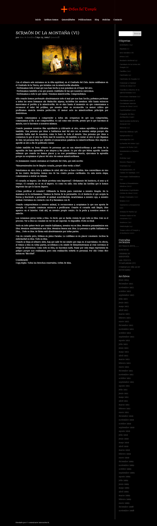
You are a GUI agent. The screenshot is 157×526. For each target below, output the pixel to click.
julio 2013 (123, 299)
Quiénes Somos (51, 20)
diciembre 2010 (126, 416)
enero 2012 (124, 367)
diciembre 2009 (126, 462)
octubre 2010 (125, 424)
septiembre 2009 (127, 473)
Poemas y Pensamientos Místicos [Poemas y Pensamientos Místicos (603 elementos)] (129, 184)
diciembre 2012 (126, 325)
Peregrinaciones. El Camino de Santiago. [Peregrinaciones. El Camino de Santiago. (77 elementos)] (129, 171)
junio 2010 (124, 439)
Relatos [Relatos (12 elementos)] (124, 201)
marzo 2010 (124, 450)
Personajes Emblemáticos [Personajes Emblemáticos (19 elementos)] (130, 178)
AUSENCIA (124, 250)
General (54, 37)
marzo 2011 (124, 405)
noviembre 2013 (126, 288)
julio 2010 (123, 435)
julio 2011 (123, 390)
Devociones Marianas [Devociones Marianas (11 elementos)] (130, 96)
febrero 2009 (125, 499)
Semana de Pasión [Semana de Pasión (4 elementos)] (128, 212)
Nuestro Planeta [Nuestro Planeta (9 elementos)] (127, 162)
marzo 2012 (124, 359)
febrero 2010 (125, 454)
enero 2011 (124, 412)
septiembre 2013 (126, 295)
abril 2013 (123, 310)
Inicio (38, 20)
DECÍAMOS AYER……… (129, 246)
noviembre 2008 (126, 511)
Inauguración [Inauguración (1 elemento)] (126, 136)
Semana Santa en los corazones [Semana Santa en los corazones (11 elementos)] (128, 217)
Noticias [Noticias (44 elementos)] (125, 158)
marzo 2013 (124, 314)
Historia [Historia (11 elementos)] (125, 128)
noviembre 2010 (126, 420)
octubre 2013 (125, 291)
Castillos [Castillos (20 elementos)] (125, 71)
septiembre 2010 (126, 428)
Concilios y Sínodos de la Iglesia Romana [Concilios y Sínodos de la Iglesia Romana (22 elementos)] (129, 91)
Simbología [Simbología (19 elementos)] (126, 226)
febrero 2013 (125, 318)
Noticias (106, 20)
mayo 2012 (124, 352)
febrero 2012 (125, 363)
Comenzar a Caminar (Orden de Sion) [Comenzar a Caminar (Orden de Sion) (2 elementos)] (128, 84)
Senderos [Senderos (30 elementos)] (125, 222)
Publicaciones (84, 20)
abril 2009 (124, 492)
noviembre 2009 (126, 465)
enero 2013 (124, 322)
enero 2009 (124, 503)
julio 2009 (123, 480)
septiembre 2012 (126, 337)
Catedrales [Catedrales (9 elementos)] (125, 75)
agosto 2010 (124, 431)
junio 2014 (124, 280)
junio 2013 (123, 303)
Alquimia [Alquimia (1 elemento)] (124, 49)
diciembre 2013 (126, 284)
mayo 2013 (124, 306)
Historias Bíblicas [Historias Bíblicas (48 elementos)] (129, 132)
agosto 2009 (124, 477)
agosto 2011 (124, 386)
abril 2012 (123, 356)
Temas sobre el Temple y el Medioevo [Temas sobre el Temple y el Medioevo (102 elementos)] (130, 231)
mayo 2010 (124, 443)
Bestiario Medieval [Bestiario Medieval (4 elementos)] (128, 60)
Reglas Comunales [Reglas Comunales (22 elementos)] (129, 197)
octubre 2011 (125, 378)
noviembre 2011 (126, 375)
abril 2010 (123, 446)
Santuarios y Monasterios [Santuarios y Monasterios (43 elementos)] (130, 206)
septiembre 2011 (126, 382)
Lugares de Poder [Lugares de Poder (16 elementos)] (128, 147)
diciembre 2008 (126, 507)
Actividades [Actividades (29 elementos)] (126, 45)
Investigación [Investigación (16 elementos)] (127, 139)
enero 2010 (124, 458)
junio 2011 (123, 394)
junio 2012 (123, 348)
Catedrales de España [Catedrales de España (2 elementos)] (130, 79)
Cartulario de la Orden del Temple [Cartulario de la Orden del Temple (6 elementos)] (130, 65)
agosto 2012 (124, 340)
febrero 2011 (124, 409)
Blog (97, 20)
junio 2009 (124, 484)
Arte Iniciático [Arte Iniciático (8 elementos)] (127, 53)
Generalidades (68, 20)
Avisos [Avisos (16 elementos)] (124, 56)
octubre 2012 (125, 333)
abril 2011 (123, 401)
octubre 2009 (125, 469)
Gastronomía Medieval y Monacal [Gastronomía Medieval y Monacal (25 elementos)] (129, 122)
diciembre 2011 (126, 371)
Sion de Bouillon (27, 37)
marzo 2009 (124, 496)
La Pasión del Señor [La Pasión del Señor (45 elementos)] (129, 143)
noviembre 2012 (126, 329)
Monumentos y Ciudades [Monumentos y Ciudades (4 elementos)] (129, 152)
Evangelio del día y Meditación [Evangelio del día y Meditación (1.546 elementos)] (127, 115)
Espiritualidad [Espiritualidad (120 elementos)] (128, 110)
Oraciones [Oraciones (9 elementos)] (125, 166)
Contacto (117, 20)
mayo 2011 (124, 397)
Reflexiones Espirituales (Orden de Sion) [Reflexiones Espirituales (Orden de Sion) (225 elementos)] (129, 191)
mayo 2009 (124, 488)
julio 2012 (123, 344)
